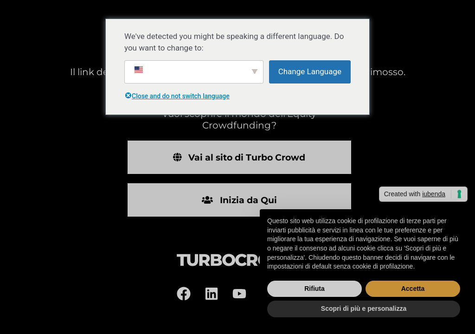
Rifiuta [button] (314, 288)
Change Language (309, 71)
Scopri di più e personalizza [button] (363, 308)
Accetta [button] (413, 288)
